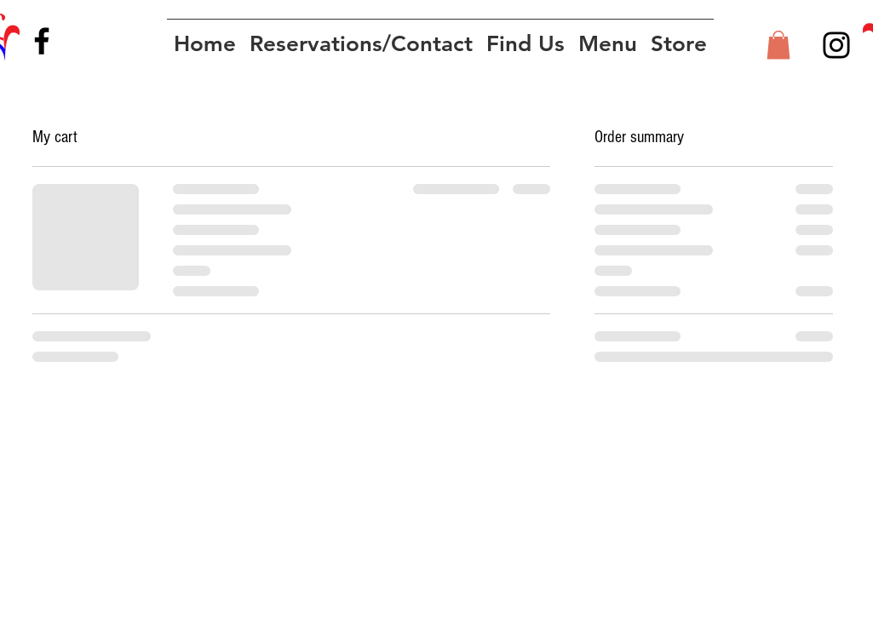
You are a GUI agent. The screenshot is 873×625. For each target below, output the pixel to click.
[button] (778, 45)
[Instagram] (836, 45)
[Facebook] (42, 41)
